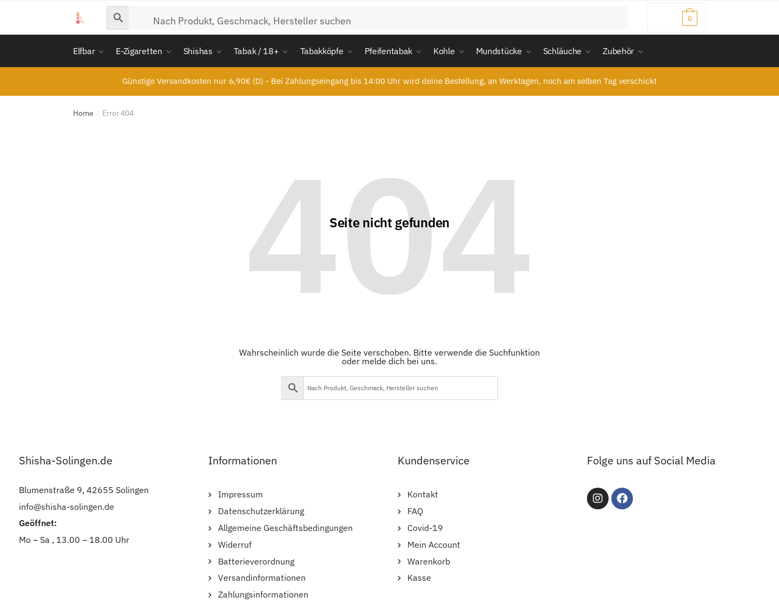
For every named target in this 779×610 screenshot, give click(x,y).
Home (83, 113)
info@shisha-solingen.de (66, 506)
